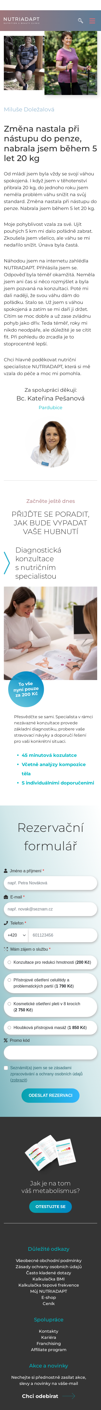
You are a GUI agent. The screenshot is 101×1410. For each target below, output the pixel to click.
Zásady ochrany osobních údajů (49, 1266)
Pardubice (50, 407)
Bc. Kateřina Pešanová (50, 398)
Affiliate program (48, 1349)
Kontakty (48, 1331)
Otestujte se (50, 1206)
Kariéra (48, 1337)
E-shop (48, 1297)
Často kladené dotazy (48, 1272)
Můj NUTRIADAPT (48, 1291)
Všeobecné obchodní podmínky (49, 1260)
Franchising (49, 1343)
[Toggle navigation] (92, 20)
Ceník (49, 1303)
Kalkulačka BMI (48, 1279)
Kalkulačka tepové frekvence (48, 1285)
